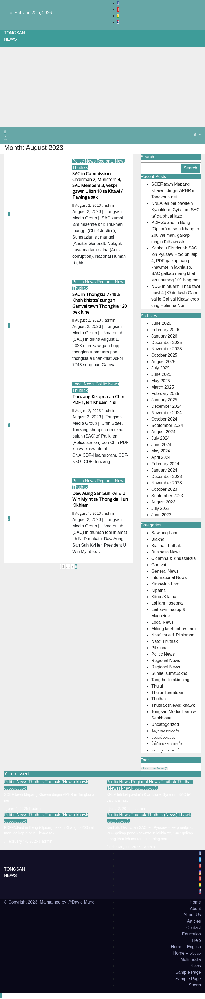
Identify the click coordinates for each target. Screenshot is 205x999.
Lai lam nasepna (167, 603)
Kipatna (158, 590)
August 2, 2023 (88, 205)
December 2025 (166, 342)
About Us (192, 915)
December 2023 (166, 476)
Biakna (157, 539)
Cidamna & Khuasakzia (173, 558)
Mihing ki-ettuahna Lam (173, 628)
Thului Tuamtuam (167, 692)
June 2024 (161, 444)
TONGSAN (14, 33)
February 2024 (165, 463)
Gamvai (158, 565)
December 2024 (166, 406)
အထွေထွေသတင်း (166, 750)
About (195, 908)
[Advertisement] (102, 86)
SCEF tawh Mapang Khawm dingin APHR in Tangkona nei (173, 190)
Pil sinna (159, 648)
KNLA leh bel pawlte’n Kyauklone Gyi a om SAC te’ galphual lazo (175, 209)
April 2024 (161, 457)
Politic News (84, 161)
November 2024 (166, 412)
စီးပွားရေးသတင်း (165, 731)
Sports (195, 985)
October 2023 (164, 489)
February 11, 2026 (124, 846)
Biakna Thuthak (166, 545)
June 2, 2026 (120, 808)
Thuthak (80, 167)
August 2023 (163, 502)
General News (164, 571)
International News (169, 577)
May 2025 (160, 380)
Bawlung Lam (164, 533)
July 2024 (160, 438)
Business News (165, 552)
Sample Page (188, 972)
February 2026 (165, 329)
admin (108, 205)
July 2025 (160, 368)
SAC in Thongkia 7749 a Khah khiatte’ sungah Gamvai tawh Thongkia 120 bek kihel (99, 303)
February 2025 (165, 393)
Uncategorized (165, 724)
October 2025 (164, 355)
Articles (194, 921)
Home (195, 902)
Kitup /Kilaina (163, 596)
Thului (157, 686)
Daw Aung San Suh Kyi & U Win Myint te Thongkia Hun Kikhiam (100, 499)
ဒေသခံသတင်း (163, 737)
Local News (84, 384)
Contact (193, 927)
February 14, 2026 (22, 841)
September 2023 (167, 495)
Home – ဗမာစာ (187, 953)
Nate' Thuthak (164, 641)
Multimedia (190, 959)
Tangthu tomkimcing (170, 679)
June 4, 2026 (17, 808)
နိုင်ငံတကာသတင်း (166, 743)
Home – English (186, 946)
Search (147, 157)
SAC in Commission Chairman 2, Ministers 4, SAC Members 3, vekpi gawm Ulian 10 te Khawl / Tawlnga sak (97, 185)
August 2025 (163, 361)
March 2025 (162, 387)
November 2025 (166, 349)
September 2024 (167, 425)
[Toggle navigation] (10, 133)
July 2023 (160, 508)
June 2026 (161, 323)
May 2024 (160, 451)
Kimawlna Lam (165, 584)
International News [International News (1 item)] (154, 768)
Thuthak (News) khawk (173, 705)
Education (191, 934)
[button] (7, 138)
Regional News (111, 161)
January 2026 (164, 336)
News (195, 966)
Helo (196, 940)
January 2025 (164, 400)
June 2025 (161, 374)
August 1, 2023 (88, 513)
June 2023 (161, 515)
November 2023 (166, 483)
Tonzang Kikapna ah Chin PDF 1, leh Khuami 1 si (98, 399)
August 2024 (163, 432)
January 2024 (164, 470)
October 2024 (164, 419)
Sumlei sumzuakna (169, 673)
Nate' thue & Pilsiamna (172, 635)
